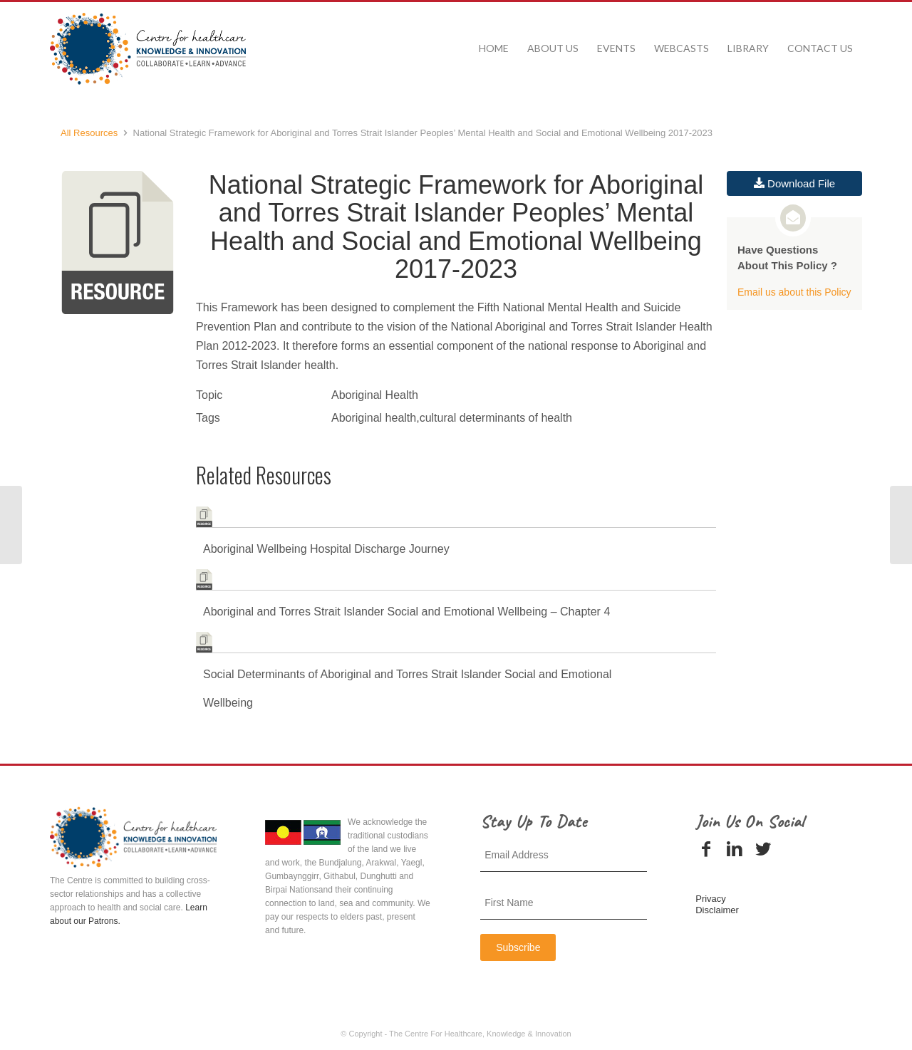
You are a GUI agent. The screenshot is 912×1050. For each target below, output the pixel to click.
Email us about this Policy (794, 292)
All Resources (89, 133)
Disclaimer (717, 910)
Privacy (710, 898)
